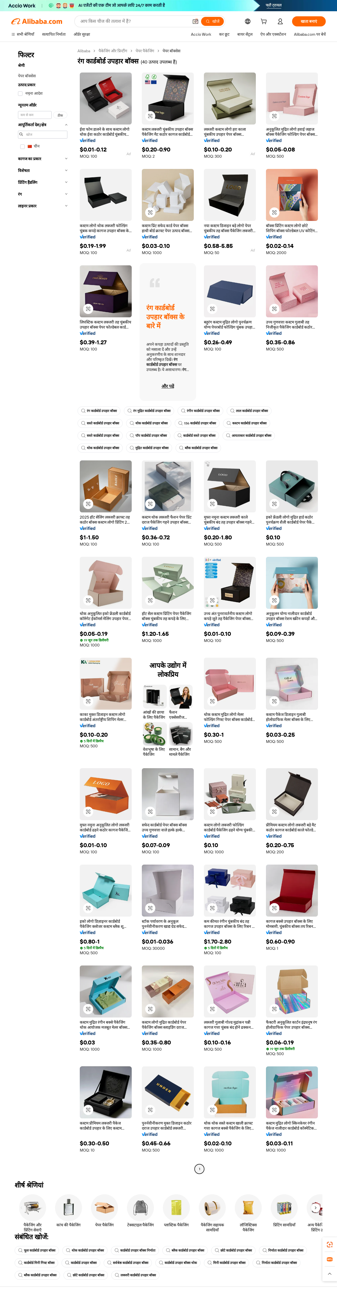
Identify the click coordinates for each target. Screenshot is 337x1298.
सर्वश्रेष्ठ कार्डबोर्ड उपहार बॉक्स (127, 1263)
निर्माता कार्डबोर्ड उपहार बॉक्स (283, 1250)
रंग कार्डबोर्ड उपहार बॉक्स (99, 411)
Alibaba (84, 51)
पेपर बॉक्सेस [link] (171, 51)
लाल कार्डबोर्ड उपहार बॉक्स (249, 411)
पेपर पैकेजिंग (145, 51)
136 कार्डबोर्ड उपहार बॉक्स (197, 423)
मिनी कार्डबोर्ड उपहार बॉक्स (226, 1263)
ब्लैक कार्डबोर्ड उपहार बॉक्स (198, 448)
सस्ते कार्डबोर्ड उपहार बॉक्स (100, 423)
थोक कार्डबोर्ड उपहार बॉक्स (149, 423)
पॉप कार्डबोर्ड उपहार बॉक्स (148, 435)
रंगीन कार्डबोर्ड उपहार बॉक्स (200, 411)
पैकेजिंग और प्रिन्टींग (113, 51)
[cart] (265, 22)
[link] (329, 1244)
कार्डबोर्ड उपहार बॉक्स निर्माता (135, 1250)
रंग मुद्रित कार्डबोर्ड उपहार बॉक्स (148, 411)
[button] (195, 21)
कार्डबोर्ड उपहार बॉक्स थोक (178, 1263)
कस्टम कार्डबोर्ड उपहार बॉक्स (247, 423)
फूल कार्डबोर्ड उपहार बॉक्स (36, 1250)
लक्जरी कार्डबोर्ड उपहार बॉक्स (135, 1275)
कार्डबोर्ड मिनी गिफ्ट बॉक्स (36, 1263)
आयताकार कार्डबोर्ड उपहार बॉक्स (248, 435)
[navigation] (43, 610)
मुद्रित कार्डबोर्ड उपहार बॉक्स (149, 448)
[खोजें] (212, 21)
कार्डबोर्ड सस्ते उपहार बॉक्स (196, 435)
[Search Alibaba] (134, 21)
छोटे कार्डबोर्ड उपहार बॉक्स (233, 1250)
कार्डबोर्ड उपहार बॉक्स (81, 1263)
